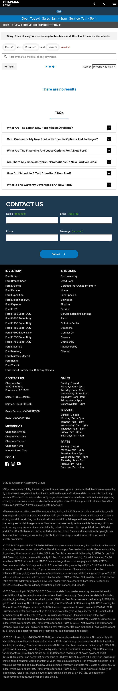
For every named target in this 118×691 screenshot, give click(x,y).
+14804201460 (21, 396)
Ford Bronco (12, 276)
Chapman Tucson (15, 441)
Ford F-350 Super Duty (18, 318)
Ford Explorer (13, 304)
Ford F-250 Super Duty (18, 313)
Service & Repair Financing (76, 313)
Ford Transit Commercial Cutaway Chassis (29, 370)
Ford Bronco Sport (15, 280)
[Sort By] (104, 66)
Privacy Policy (69, 346)
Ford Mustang (13, 351)
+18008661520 (21, 418)
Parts (64, 318)
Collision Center (70, 323)
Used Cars (67, 280)
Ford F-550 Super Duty (18, 327)
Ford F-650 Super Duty (18, 337)
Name (16, 213)
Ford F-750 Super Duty (18, 341)
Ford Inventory (69, 276)
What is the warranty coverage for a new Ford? (59, 185)
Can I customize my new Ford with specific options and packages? (59, 139)
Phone (9, 231)
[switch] (114, 3)
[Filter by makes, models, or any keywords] (59, 56)
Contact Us (67, 332)
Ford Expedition (14, 294)
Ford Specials (68, 294)
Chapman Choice (15, 431)
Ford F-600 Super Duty (18, 332)
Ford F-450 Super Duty (18, 323)
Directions (67, 327)
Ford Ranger (12, 360)
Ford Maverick (13, 346)
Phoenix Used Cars (16, 450)
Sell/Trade (67, 299)
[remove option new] (52, 47)
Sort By (87, 66)
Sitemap (65, 351)
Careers (65, 337)
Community (67, 341)
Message (71, 231)
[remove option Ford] (9, 47)
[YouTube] (18, 463)
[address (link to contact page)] (94, 3)
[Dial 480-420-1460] (104, 3)
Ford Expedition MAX (17, 299)
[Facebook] (7, 463)
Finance (65, 304)
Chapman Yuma (14, 445)
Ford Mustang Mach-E (18, 356)
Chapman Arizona (15, 436)
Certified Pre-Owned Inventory (78, 285)
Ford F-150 (11, 309)
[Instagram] (13, 463)
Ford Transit (12, 365)
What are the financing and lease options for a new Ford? (59, 150)
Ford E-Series (13, 285)
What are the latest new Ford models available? (59, 127)
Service (65, 309)
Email (69, 213)
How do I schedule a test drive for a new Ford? (59, 173)
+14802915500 (23, 403)
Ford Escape (12, 290)
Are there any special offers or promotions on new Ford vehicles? (59, 162)
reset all (65, 47)
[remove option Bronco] (31, 47)
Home (6, 25)
